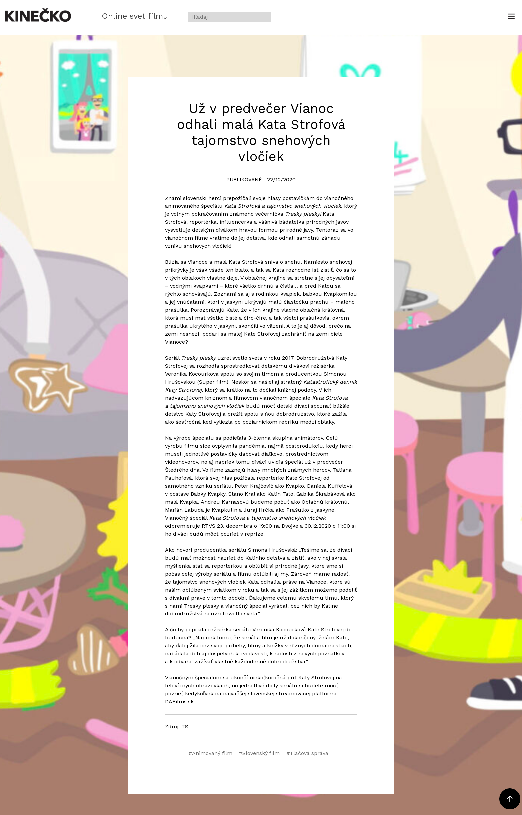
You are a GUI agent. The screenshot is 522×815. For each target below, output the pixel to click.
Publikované (244, 180)
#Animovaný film (210, 753)
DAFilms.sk (179, 701)
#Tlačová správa (307, 753)
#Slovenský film (259, 753)
